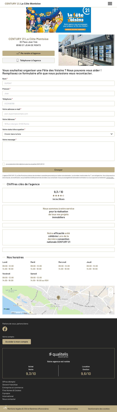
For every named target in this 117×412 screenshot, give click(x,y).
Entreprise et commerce (12, 387)
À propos (6, 393)
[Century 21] (23, 3)
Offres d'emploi (8, 381)
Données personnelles (68, 409)
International (7, 396)
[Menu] (110, 3)
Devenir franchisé (10, 384)
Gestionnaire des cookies (99, 409)
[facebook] (4, 329)
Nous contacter (9, 399)
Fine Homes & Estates (11, 390)
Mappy (25, 313)
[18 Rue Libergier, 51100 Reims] (58, 123)
